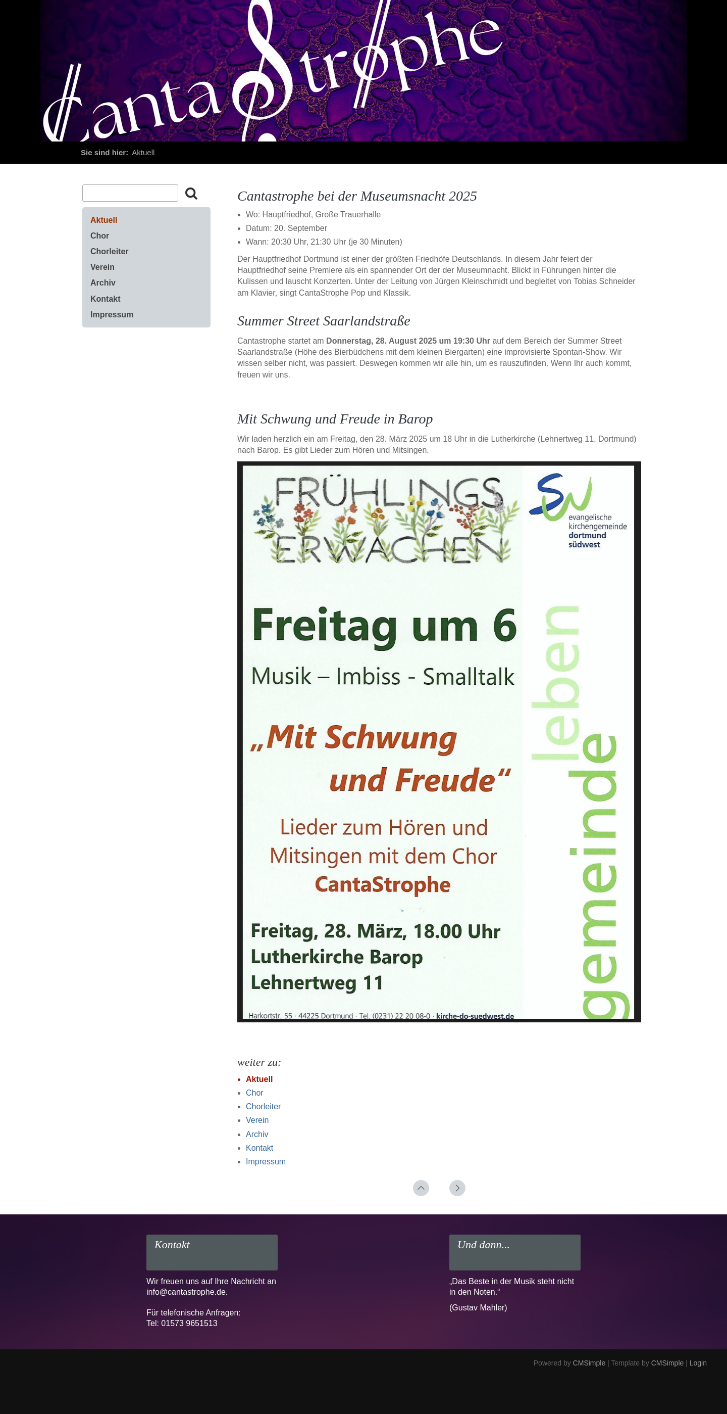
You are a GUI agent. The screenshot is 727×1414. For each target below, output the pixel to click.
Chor (255, 1093)
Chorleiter (263, 1106)
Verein (257, 1120)
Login (698, 1363)
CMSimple (589, 1363)
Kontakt (259, 1148)
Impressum (266, 1161)
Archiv (257, 1134)
